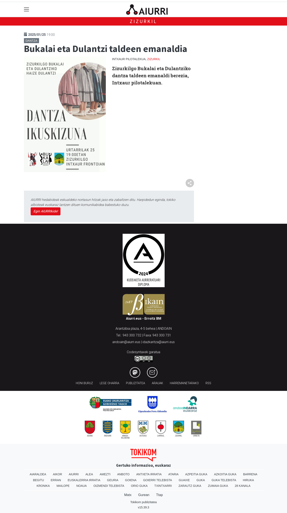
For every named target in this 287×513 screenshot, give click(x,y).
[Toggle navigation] (26, 9)
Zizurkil (143, 21)
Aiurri (74, 474)
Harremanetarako (184, 383)
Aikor (57, 474)
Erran (56, 480)
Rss (208, 383)
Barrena (250, 474)
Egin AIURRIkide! (45, 211)
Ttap (159, 495)
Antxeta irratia (149, 474)
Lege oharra (109, 383)
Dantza (31, 40)
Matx (127, 495)
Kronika (43, 485)
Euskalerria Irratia (84, 480)
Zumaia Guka (218, 485)
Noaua (81, 485)
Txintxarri (163, 485)
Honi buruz (84, 383)
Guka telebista (224, 480)
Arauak (157, 383)
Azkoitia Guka (225, 474)
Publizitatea (135, 383)
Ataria (173, 474)
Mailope (62, 485)
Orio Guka (139, 485)
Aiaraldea (38, 474)
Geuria (112, 480)
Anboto (123, 474)
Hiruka (248, 480)
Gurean (143, 495)
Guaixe (184, 480)
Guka (201, 480)
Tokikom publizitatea (143, 502)
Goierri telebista (157, 480)
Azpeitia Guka (196, 474)
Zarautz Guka (189, 485)
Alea (89, 474)
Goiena (130, 480)
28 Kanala (242, 485)
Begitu (38, 480)
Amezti (105, 474)
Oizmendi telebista (108, 485)
